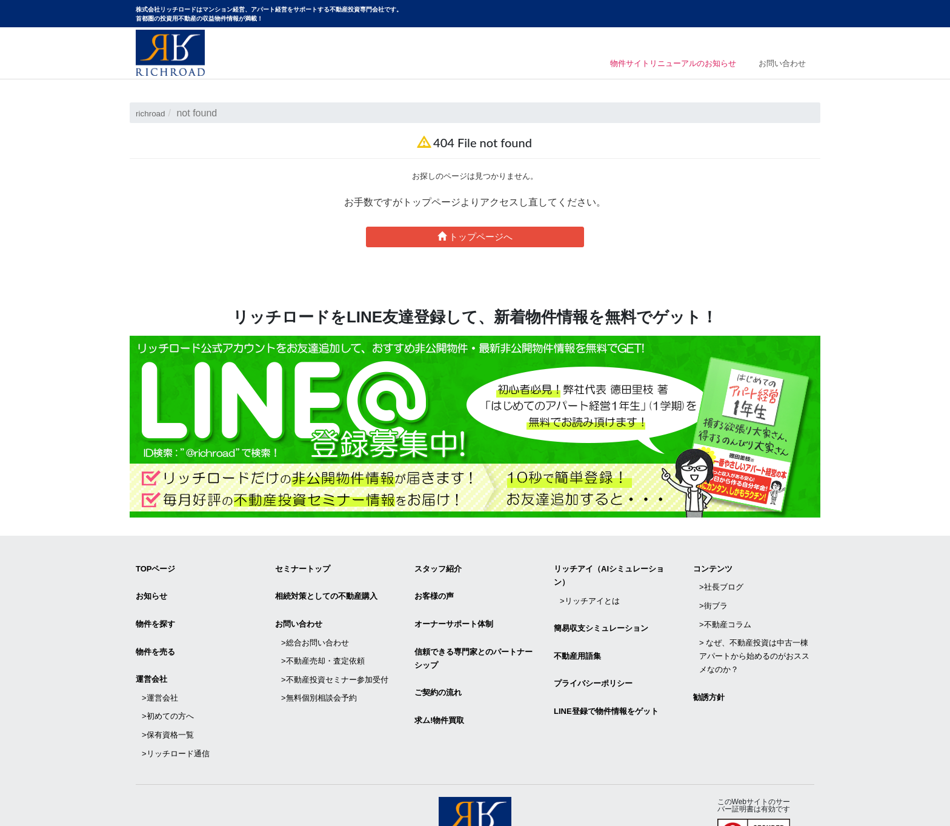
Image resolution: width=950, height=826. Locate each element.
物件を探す (155, 611)
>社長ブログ (721, 579)
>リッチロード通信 (176, 709)
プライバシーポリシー (593, 660)
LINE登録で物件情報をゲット (606, 682)
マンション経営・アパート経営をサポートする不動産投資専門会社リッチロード (170, 53)
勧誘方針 (709, 668)
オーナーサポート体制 (453, 611)
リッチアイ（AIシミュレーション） (609, 573)
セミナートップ (302, 566)
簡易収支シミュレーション (601, 615)
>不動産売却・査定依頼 (323, 637)
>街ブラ (713, 593)
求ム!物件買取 (439, 691)
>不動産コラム (725, 606)
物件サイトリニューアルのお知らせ (657, 65)
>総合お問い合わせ (315, 624)
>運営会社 (160, 669)
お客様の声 (434, 588)
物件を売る (155, 633)
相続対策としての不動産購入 (326, 588)
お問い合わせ (782, 65)
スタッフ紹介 (438, 566)
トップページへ (475, 236)
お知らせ (151, 588)
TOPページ (156, 566)
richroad (153, 113)
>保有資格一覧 (168, 696)
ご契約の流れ (438, 669)
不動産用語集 (577, 637)
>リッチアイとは (590, 593)
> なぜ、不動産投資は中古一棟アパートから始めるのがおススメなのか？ (754, 633)
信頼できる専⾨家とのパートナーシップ (473, 640)
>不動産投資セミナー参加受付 (334, 651)
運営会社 (151, 656)
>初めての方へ (168, 682)
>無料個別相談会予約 (319, 664)
